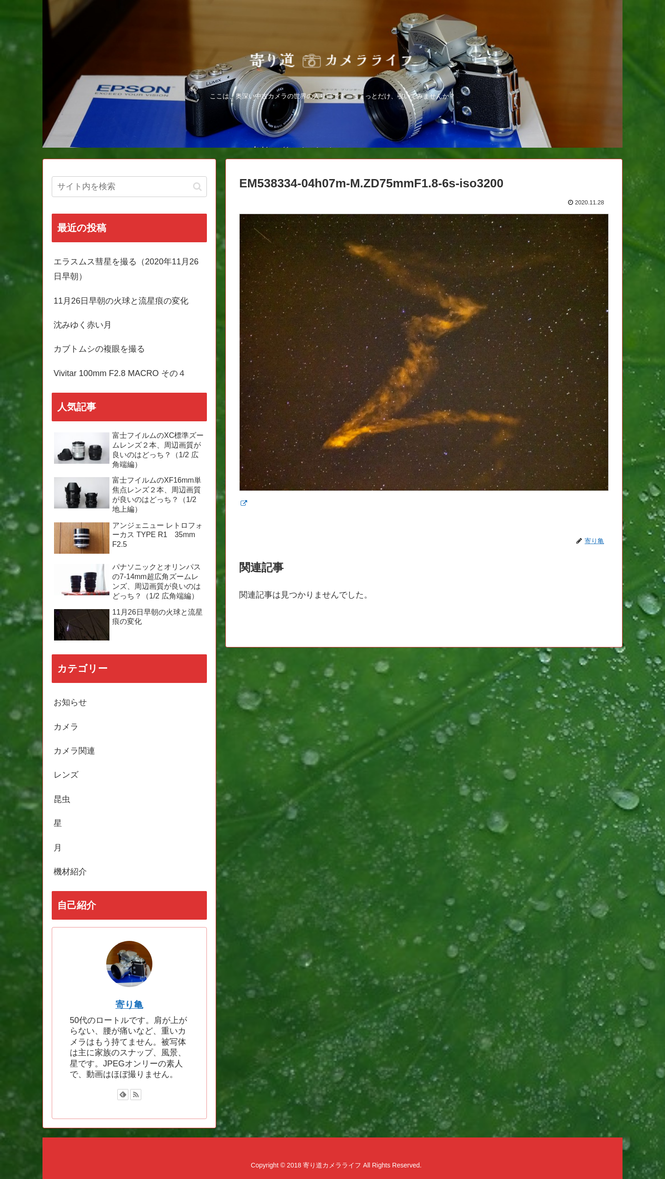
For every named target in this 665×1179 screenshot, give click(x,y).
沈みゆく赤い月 (83, 324)
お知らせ (70, 702)
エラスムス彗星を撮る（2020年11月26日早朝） (126, 269)
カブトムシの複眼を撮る (99, 348)
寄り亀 (129, 1004)
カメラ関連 (74, 750)
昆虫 (62, 799)
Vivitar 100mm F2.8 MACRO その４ (120, 373)
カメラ (66, 726)
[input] (129, 186)
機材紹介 (70, 871)
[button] (197, 186)
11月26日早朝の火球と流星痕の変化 (121, 300)
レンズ (66, 774)
